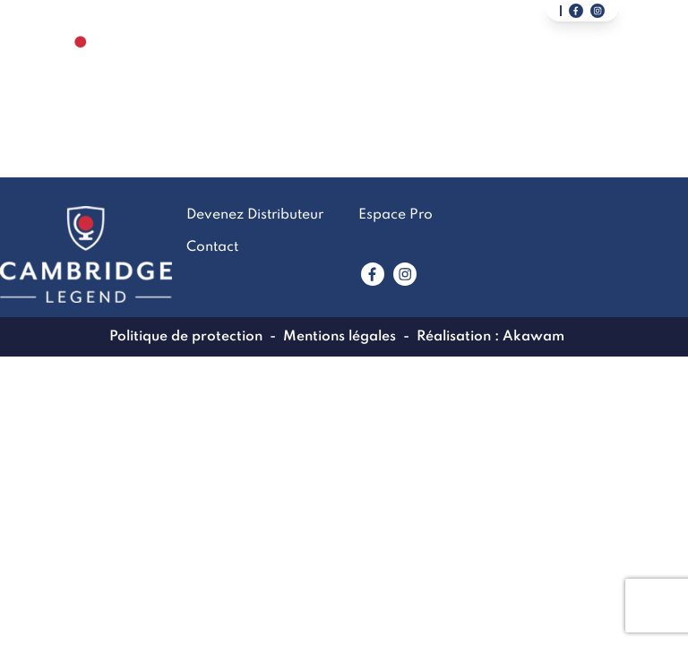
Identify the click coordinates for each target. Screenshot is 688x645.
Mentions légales (339, 337)
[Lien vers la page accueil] (80, 66)
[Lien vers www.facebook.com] (372, 274)
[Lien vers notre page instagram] (597, 11)
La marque (275, 66)
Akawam (533, 337)
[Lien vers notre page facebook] (576, 11)
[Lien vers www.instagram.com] (405, 274)
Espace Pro (395, 215)
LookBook (373, 66)
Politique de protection (185, 337)
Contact (462, 66)
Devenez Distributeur (591, 66)
